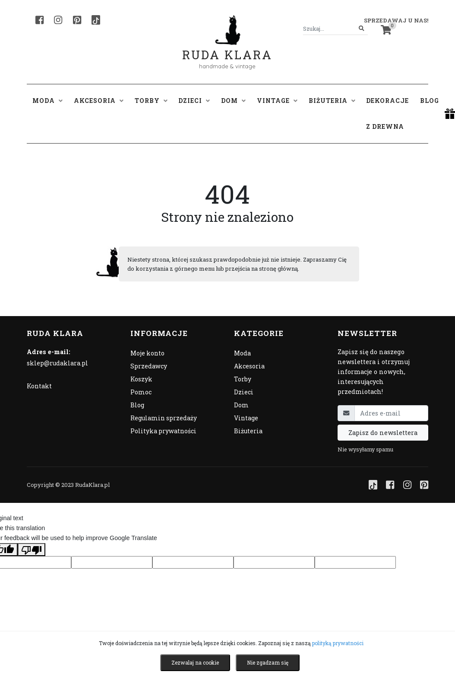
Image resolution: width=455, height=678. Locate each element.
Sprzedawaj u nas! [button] (396, 20)
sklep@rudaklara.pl (57, 363)
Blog (429, 100)
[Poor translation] (31, 549)
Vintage (246, 418)
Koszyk (141, 379)
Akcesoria (249, 366)
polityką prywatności (337, 643)
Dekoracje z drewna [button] (387, 113)
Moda (242, 353)
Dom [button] (233, 100)
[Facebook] (39, 20)
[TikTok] (96, 20)
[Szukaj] (361, 28)
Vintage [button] (277, 100)
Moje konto (147, 353)
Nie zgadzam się (267, 662)
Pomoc (141, 392)
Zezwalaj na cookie (195, 662)
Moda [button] (47, 100)
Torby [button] (151, 100)
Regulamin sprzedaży (163, 418)
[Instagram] (58, 20)
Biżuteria (248, 431)
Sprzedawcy (148, 366)
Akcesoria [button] (98, 100)
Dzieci (243, 392)
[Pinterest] (77, 20)
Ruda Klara (227, 47)
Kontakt (39, 386)
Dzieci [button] (194, 100)
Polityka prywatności (163, 431)
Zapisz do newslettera (382, 433)
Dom (241, 405)
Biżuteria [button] (332, 100)
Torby (242, 379)
